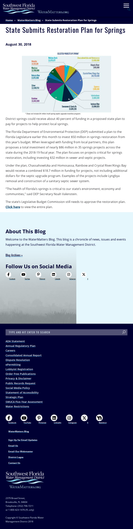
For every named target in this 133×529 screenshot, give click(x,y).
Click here (13, 207)
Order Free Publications (21, 374)
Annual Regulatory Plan (20, 346)
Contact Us (14, 463)
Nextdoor (101, 419)
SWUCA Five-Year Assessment (24, 402)
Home (9, 20)
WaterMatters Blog (28, 20)
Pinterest (40, 276)
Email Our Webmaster (20, 451)
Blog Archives (13, 255)
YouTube (25, 276)
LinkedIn (55, 276)
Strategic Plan (14, 397)
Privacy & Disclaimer (18, 378)
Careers (10, 350)
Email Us (13, 445)
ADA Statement (15, 341)
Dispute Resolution (18, 360)
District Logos (15, 457)
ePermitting (13, 364)
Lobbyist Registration (19, 369)
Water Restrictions (17, 406)
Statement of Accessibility (22, 392)
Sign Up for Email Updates (22, 440)
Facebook (10, 276)
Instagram (71, 276)
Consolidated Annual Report (24, 355)
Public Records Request (20, 383)
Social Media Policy (18, 388)
